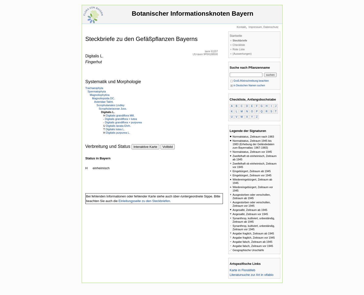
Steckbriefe (240, 40)
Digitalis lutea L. (115, 129)
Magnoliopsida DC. (103, 98)
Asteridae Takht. (104, 101)
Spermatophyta (97, 91)
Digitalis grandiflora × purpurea (123, 122)
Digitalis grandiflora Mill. (120, 115)
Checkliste (239, 44)
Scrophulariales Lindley (110, 105)
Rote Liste (239, 49)
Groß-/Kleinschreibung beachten (249, 80)
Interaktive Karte (145, 147)
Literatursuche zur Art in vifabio (251, 275)
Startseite (236, 36)
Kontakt (241, 27)
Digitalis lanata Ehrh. (118, 125)
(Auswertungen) (242, 53)
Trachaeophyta (94, 88)
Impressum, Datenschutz (264, 27)
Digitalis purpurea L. (118, 132)
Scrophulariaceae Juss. (113, 108)
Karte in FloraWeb (243, 270)
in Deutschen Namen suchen (247, 85)
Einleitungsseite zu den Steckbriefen (144, 201)
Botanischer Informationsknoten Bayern (193, 16)
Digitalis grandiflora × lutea (121, 118)
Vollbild (167, 147)
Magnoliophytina (99, 94)
